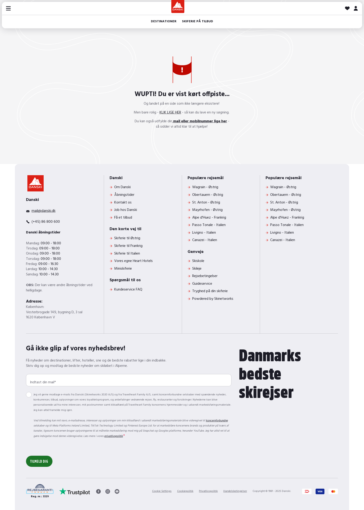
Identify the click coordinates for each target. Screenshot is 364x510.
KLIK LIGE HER (170, 113)
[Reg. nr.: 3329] (40, 491)
